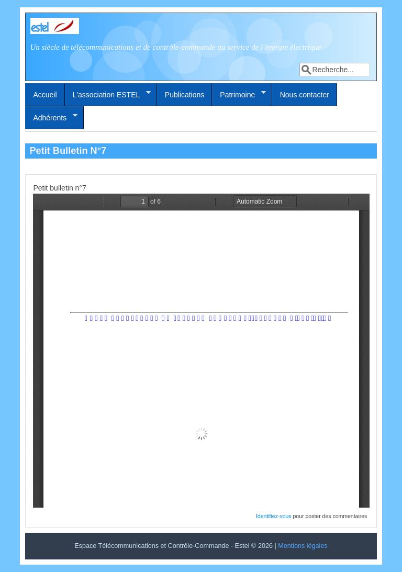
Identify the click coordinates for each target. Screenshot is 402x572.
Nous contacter (304, 95)
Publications (185, 95)
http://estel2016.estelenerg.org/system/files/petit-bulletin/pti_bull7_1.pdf (201, 351)
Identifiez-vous (274, 516)
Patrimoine (239, 94)
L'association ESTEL (108, 94)
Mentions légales (303, 545)
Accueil (45, 95)
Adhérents (51, 117)
